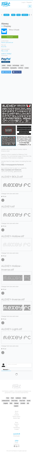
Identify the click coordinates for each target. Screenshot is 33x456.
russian (26, 68)
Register (29, 2)
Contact (16, 429)
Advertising (16, 427)
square (16, 406)
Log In (23, 2)
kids (11, 403)
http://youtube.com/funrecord (11, 170)
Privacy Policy (16, 416)
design (9, 65)
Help (16, 426)
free (7, 398)
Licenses (16, 414)
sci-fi (22, 65)
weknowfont (5, 68)
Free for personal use (7, 42)
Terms (16, 413)
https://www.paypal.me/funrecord (12, 165)
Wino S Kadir (14, 30)
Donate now (6, 61)
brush (28, 400)
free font (22, 400)
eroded (23, 403)
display (16, 403)
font (12, 398)
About (16, 411)
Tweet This (6, 72)
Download (10, 37)
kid (28, 403)
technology (16, 65)
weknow (20, 68)
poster (3, 65)
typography (13, 68)
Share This (16, 72)
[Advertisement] (12, 90)
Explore (16, 424)
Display (7, 26)
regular (6, 403)
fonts (24, 398)
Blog (16, 422)
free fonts (14, 400)
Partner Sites (16, 418)
